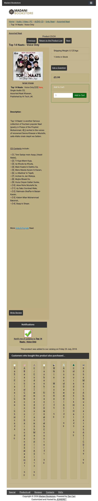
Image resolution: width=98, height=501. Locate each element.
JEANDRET (61, 499)
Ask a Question (59, 68)
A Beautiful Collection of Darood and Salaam (24, 414)
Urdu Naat (50, 21)
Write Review (16, 313)
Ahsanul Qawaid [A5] (64, 389)
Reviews (38, 492)
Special (12, 492)
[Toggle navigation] (91, 3)
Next (68, 40)
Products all (25, 492)
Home (11, 21)
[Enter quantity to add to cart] (63, 95)
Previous (31, 40)
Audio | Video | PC (24, 21)
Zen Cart (71, 496)
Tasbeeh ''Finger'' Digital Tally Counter (44, 408)
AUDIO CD (39, 21)
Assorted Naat (63, 21)
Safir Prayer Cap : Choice (14, 395)
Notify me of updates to (28, 337)
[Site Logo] (21, 12)
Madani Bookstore (47, 496)
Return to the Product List (50, 40)
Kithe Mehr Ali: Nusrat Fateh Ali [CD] (83, 408)
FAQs (60, 492)
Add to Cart (80, 95)
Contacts (50, 492)
